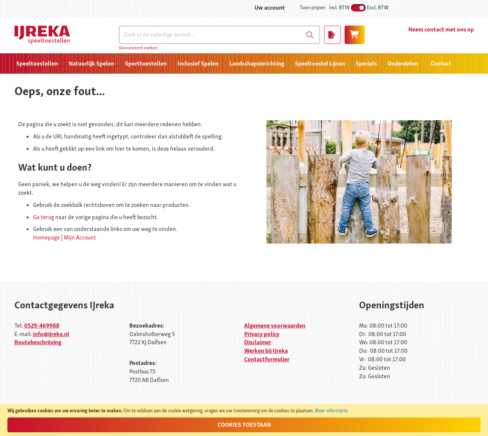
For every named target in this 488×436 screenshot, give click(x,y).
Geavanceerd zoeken (138, 48)
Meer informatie (331, 411)
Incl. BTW (339, 7)
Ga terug (43, 217)
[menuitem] (37, 63)
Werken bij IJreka (266, 351)
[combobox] (219, 35)
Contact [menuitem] (441, 63)
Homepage (46, 237)
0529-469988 (41, 325)
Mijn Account (80, 237)
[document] (244, 420)
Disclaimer (257, 342)
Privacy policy (261, 334)
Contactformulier (266, 359)
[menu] (244, 63)
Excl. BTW (378, 7)
